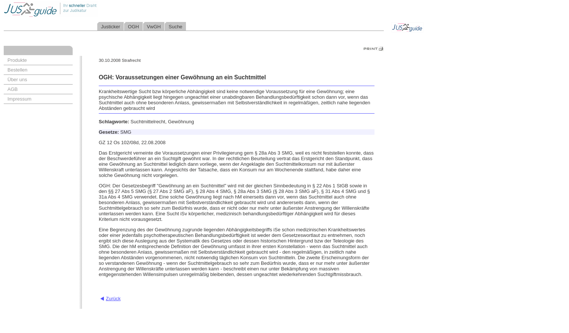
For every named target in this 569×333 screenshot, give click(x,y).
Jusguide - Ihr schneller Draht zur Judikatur (75, 9)
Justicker (110, 26)
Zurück (113, 298)
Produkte (17, 60)
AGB (12, 89)
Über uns (17, 79)
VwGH (154, 26)
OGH (133, 26)
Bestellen (17, 70)
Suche (175, 26)
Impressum (19, 99)
